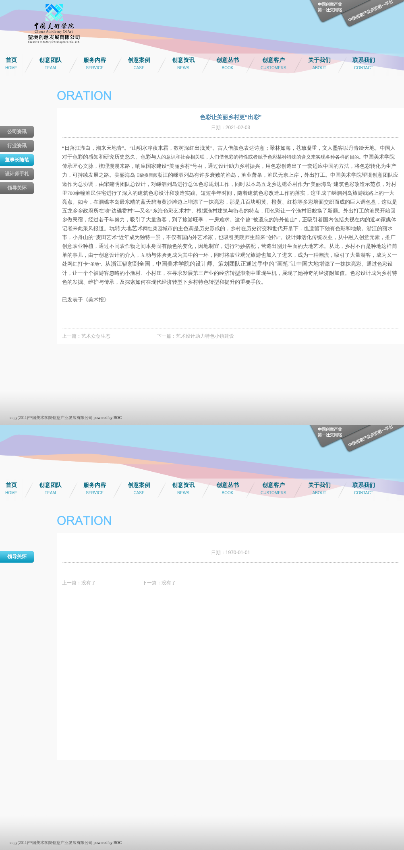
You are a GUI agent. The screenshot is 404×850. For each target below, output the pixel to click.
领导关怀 (17, 188)
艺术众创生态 (95, 336)
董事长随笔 (17, 160)
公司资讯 (17, 131)
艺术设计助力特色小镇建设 (205, 336)
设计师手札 (17, 174)
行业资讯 (17, 146)
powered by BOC (107, 417)
